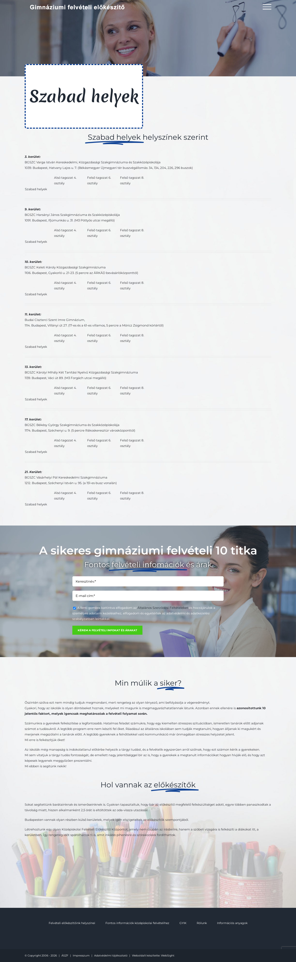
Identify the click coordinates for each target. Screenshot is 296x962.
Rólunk (202, 923)
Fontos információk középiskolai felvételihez (137, 923)
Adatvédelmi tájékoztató (110, 955)
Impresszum (81, 955)
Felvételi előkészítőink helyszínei (72, 923)
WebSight (167, 955)
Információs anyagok (232, 923)
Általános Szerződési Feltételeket (163, 608)
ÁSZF (64, 955)
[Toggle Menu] (267, 6)
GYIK (182, 923)
